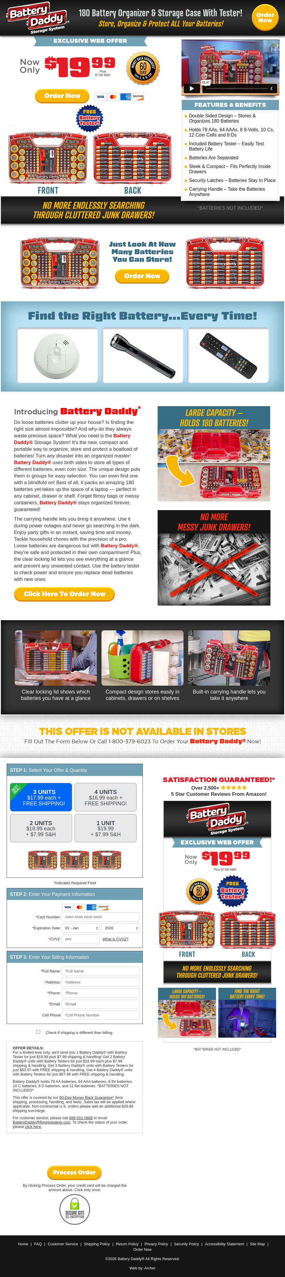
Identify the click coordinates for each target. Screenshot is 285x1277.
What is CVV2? (115, 939)
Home (23, 1244)
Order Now (62, 97)
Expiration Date (47, 928)
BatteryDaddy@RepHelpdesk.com (41, 1122)
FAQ (38, 1244)
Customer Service (63, 1244)
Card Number (49, 917)
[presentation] (75, 1150)
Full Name (51, 971)
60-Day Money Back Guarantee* (86, 1097)
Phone (55, 993)
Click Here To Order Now (65, 595)
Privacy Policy (156, 1244)
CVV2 (55, 939)
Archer (149, 1268)
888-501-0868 (81, 1118)
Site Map (257, 1244)
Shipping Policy (97, 1244)
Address (53, 982)
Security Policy (186, 1244)
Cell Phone (51, 1015)
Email (55, 1004)
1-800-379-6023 (129, 741)
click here (33, 1126)
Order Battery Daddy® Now (265, 17)
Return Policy (127, 1244)
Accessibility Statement (224, 1244)
